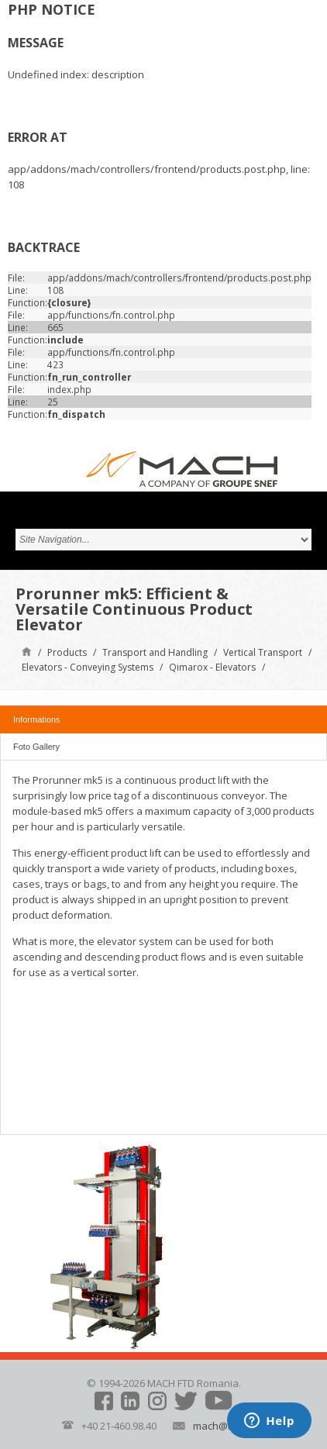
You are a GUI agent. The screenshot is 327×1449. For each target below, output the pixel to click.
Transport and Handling (155, 652)
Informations (36, 719)
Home (27, 651)
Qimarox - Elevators (212, 667)
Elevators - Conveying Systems (87, 667)
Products (67, 652)
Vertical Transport (262, 652)
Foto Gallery (36, 746)
